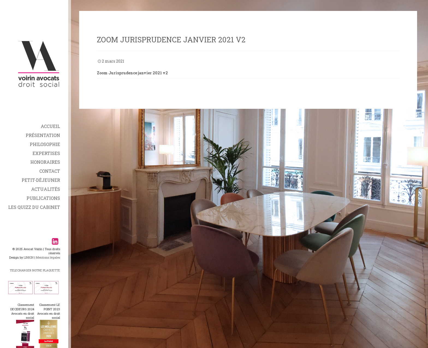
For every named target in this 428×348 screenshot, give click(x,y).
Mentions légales (48, 257)
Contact (49, 171)
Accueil (50, 126)
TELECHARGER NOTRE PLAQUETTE (35, 270)
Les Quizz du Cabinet (34, 207)
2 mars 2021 (113, 61)
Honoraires (45, 162)
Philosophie (45, 144)
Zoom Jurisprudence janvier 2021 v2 (132, 72)
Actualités (45, 189)
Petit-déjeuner (41, 180)
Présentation (43, 135)
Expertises (46, 153)
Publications (43, 198)
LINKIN (29, 257)
